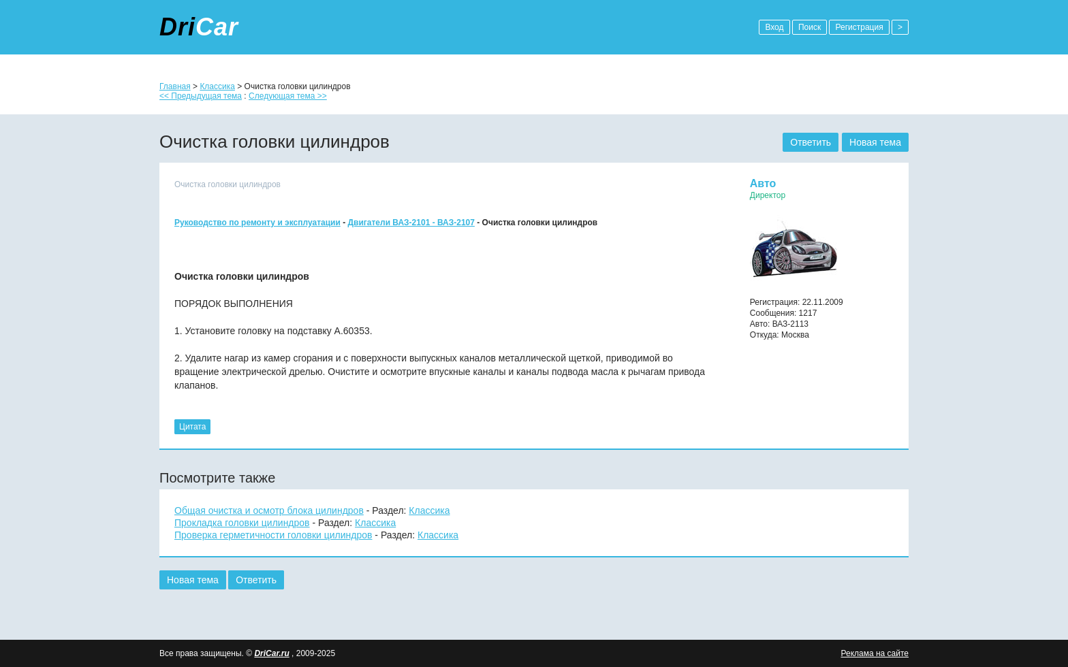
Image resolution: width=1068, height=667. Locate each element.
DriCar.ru (271, 653)
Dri (198, 27)
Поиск (809, 27)
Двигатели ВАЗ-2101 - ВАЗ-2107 (411, 222)
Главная (175, 86)
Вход (774, 27)
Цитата (192, 427)
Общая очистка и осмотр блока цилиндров (269, 510)
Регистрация (859, 27)
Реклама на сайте (875, 653)
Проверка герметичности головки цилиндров (273, 535)
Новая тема (875, 142)
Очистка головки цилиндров (227, 184)
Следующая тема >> (288, 96)
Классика (217, 86)
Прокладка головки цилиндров (242, 522)
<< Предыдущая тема (200, 96)
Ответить (810, 142)
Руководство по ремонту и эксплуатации (257, 222)
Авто (763, 183)
